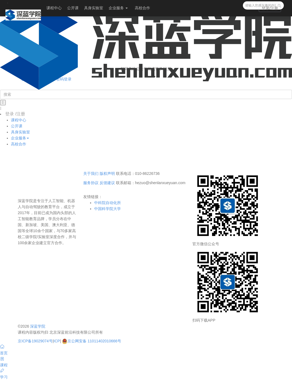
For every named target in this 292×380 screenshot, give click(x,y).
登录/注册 (270, 8)
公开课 (73, 8)
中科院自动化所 (107, 203)
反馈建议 (107, 183)
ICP (56, 341)
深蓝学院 (37, 326)
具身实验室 (93, 8)
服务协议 (91, 183)
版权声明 (107, 173)
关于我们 (91, 173)
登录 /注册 (15, 114)
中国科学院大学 (107, 209)
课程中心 (54, 8)
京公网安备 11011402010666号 (91, 341)
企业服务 (118, 8)
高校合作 (142, 8)
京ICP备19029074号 (35, 341)
